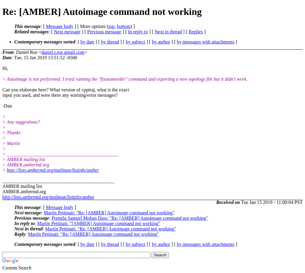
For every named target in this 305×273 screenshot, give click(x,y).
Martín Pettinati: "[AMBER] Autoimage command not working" (98, 223)
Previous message (104, 31)
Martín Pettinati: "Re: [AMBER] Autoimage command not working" (109, 212)
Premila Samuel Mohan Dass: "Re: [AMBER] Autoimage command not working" (130, 218)
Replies (196, 31)
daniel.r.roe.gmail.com (62, 52)
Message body (59, 26)
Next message (67, 31)
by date (87, 41)
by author (161, 41)
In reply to (138, 31)
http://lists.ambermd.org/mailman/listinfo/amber (53, 170)
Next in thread (168, 31)
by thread (110, 41)
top (111, 26)
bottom (123, 26)
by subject (135, 41)
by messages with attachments (205, 41)
